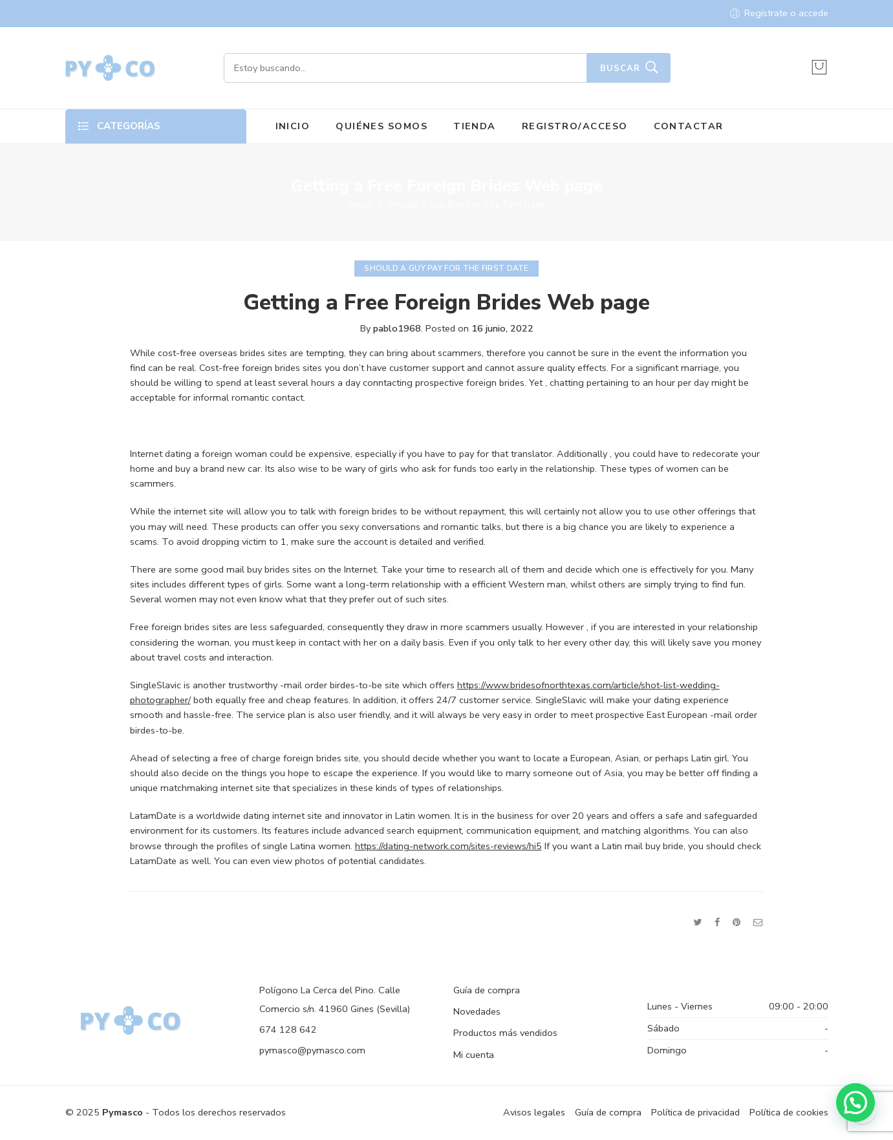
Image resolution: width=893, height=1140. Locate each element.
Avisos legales (534, 1112)
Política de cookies (788, 1112)
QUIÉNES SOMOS (381, 126)
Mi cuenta (473, 1054)
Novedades (476, 1011)
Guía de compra (486, 990)
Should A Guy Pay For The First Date (465, 204)
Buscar (620, 68)
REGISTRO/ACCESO (575, 126)
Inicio (360, 204)
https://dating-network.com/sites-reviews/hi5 (448, 845)
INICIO (292, 126)
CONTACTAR (689, 126)
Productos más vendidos (505, 1032)
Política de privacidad (695, 1112)
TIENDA (474, 126)
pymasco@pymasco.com (312, 1050)
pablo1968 (397, 328)
